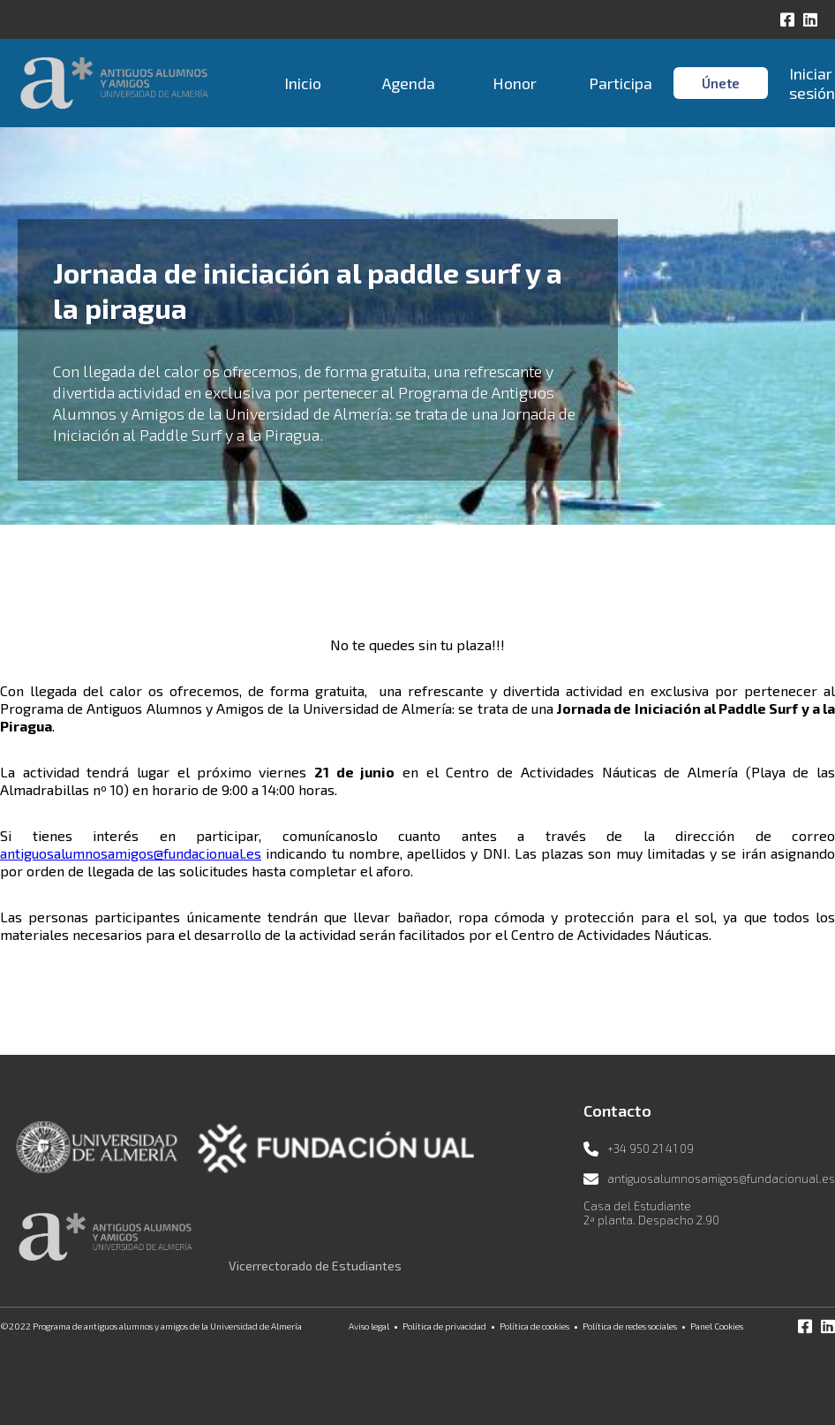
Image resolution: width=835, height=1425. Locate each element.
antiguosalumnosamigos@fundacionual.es (130, 853)
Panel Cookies (716, 1326)
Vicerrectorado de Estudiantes (315, 1265)
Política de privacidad (444, 1326)
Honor (515, 83)
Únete (721, 83)
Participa (620, 83)
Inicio (302, 83)
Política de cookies (534, 1326)
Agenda (408, 83)
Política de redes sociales (630, 1326)
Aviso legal (369, 1326)
